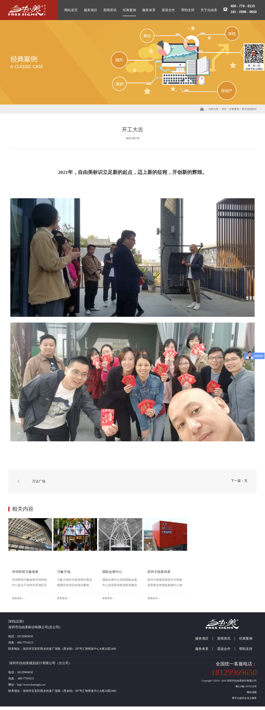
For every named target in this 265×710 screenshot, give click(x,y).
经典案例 (234, 109)
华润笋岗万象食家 (25, 571)
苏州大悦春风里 (211, 571)
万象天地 (81, 571)
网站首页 (71, 10)
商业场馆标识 (249, 109)
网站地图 (251, 695)
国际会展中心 (147, 571)
